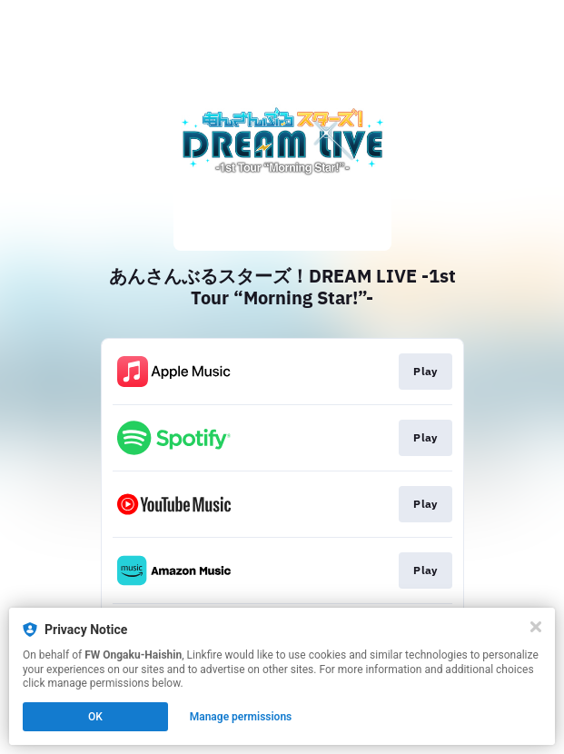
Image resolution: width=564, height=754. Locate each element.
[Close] (535, 626)
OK (95, 716)
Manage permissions (241, 716)
